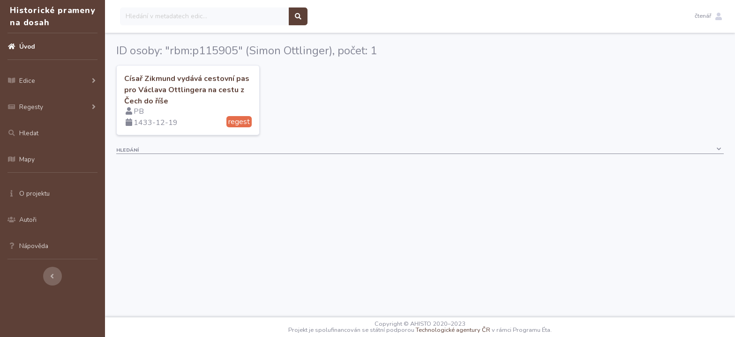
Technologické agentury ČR (453, 330)
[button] (708, 16)
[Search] (204, 16)
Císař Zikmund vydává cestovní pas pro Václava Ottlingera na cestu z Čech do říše (186, 89)
